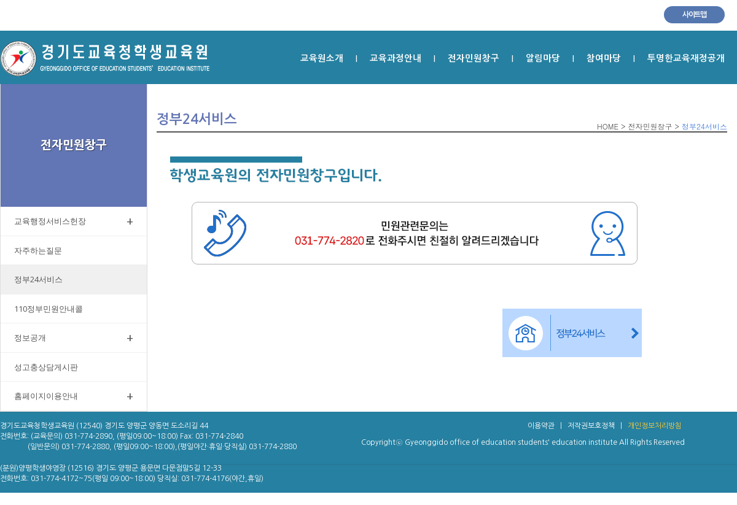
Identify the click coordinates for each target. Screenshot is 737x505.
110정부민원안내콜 (48, 308)
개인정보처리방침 (655, 426)
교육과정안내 (395, 58)
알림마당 (543, 58)
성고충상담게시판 (46, 366)
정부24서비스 (38, 279)
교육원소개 (321, 58)
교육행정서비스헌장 (73, 221)
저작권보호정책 (591, 426)
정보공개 (73, 338)
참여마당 (604, 58)
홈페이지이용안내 (73, 396)
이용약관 (541, 426)
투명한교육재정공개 (686, 58)
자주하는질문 (38, 250)
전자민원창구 (473, 58)
